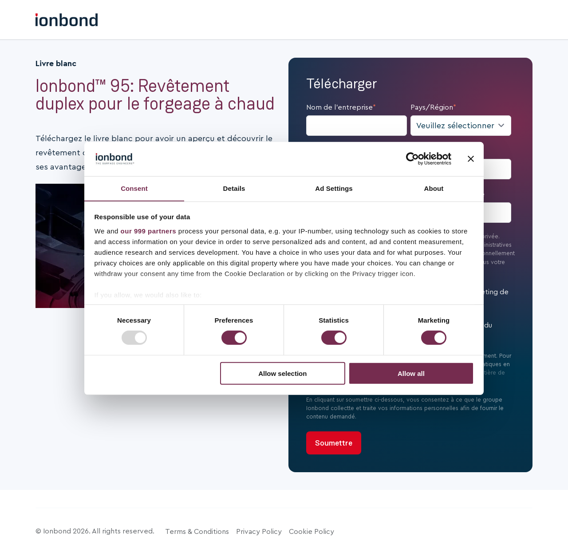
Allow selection (282, 373)
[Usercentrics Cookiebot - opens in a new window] (412, 159)
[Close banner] (471, 159)
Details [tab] (234, 188)
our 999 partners (149, 231)
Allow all (411, 373)
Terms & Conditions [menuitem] (197, 531)
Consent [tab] (134, 188)
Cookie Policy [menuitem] (311, 531)
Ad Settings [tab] (333, 188)
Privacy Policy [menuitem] (259, 531)
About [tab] (434, 188)
